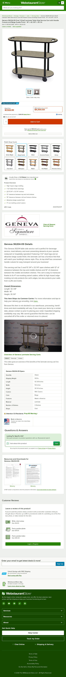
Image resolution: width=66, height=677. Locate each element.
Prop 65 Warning (30, 413)
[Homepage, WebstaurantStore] (33, 3)
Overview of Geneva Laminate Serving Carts (22, 355)
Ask (56, 443)
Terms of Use (41, 448)
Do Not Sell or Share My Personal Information (33, 667)
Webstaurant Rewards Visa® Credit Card (36, 130)
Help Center (33, 633)
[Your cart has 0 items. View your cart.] (61, 2)
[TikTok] (19, 603)
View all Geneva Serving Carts (49, 225)
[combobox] (33, 8)
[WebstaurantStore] (27, 593)
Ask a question (17, 26)
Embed (20, 358)
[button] (29, 92)
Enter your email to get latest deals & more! (21, 561)
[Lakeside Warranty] (33, 475)
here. (36, 301)
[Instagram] (3, 603)
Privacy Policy (51, 448)
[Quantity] (6, 121)
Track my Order (33, 639)
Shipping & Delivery (44, 644)
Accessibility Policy (33, 663)
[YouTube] (9, 603)
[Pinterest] (25, 603)
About (7, 358)
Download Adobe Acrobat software (46, 489)
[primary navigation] (6, 2)
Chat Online (19, 644)
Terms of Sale (33, 654)
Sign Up (60, 564)
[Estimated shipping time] (35, 179)
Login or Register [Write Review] (33, 544)
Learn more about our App (16, 586)
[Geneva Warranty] (12, 475)
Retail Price (8, 108)
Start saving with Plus (15, 575)
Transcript (13, 358)
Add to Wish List (33, 134)
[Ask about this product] (33, 443)
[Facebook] (14, 603)
